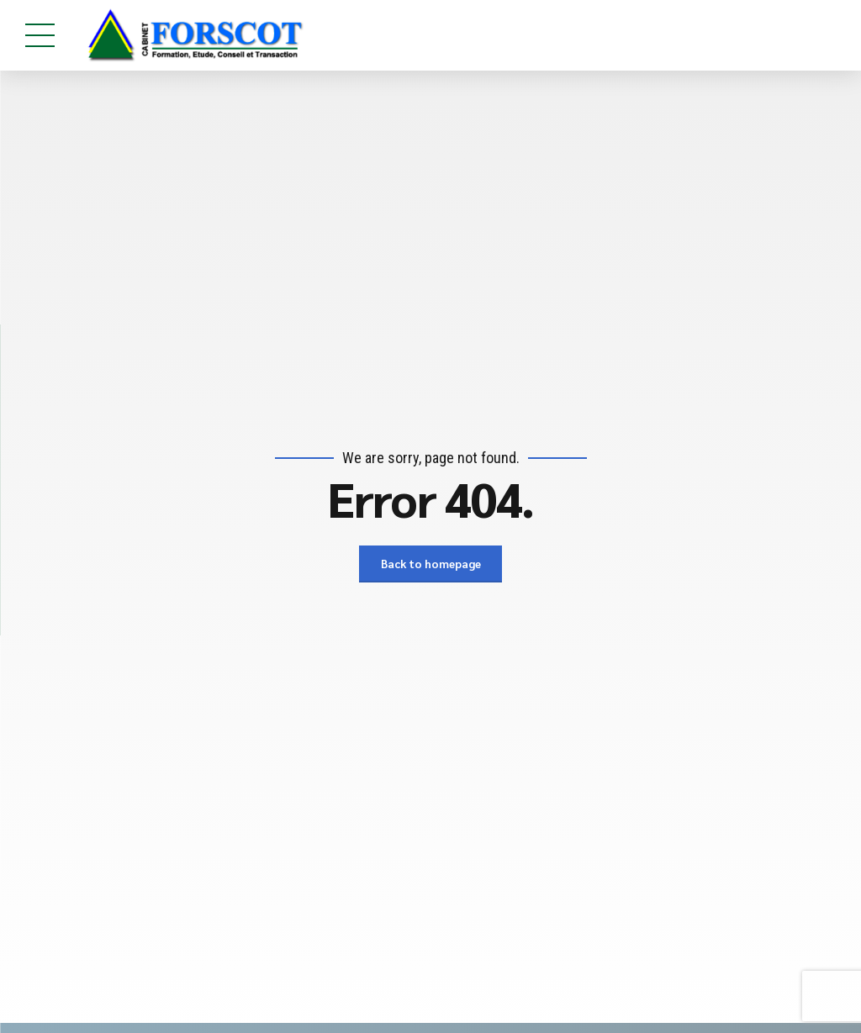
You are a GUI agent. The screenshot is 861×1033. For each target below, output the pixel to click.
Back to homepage (430, 564)
